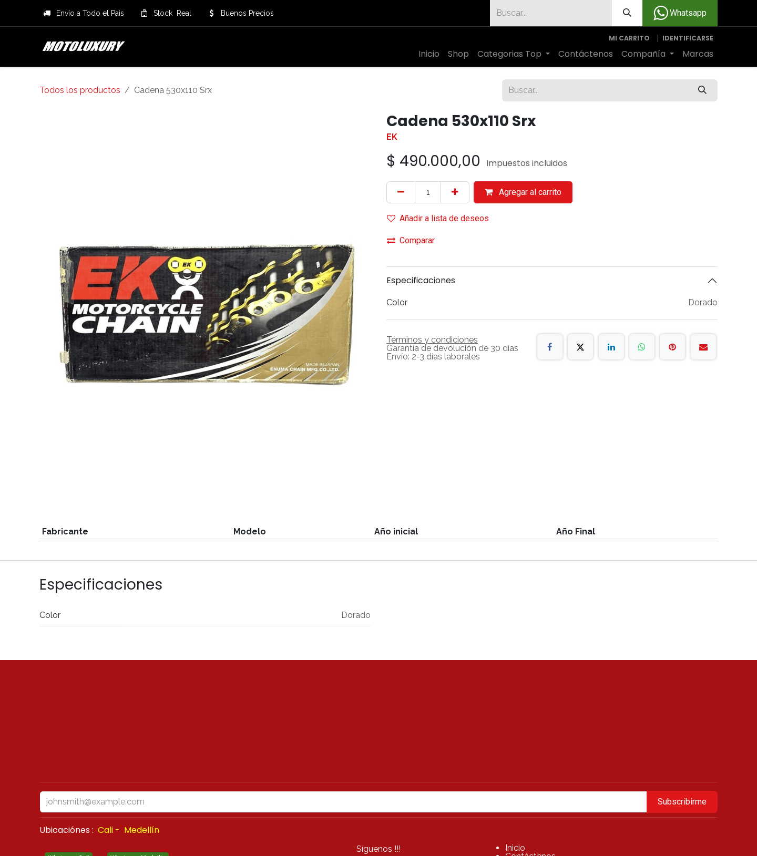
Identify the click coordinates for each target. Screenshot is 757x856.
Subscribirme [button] (682, 802)
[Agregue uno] (455, 192)
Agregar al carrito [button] (523, 192)
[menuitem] (429, 54)
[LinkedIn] (611, 346)
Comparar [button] (411, 240)
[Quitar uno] (400, 192)
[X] (580, 346)
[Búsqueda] (627, 13)
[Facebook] (549, 346)
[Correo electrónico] (703, 346)
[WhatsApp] (641, 346)
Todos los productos (79, 90)
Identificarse (687, 38)
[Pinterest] (672, 346)
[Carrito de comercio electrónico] (629, 38)
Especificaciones (420, 280)
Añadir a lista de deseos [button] (438, 218)
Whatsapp (680, 13)
